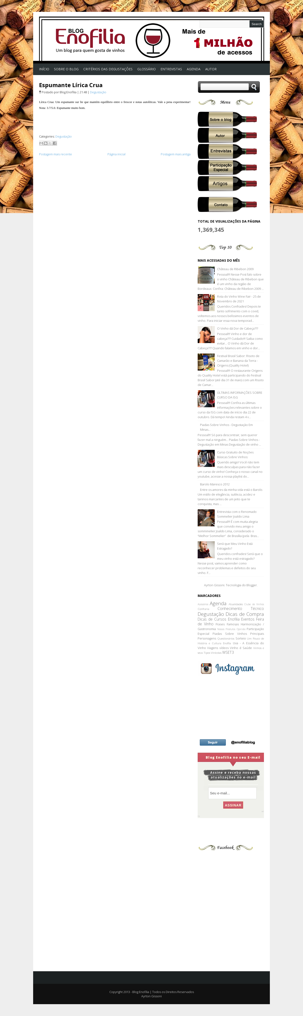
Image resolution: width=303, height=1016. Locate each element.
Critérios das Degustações (108, 69)
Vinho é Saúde (241, 648)
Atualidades (236, 604)
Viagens (212, 648)
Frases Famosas (227, 624)
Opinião (241, 629)
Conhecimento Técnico (241, 608)
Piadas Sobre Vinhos (230, 633)
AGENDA (194, 69)
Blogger (251, 585)
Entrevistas (171, 69)
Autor (211, 69)
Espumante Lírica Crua (70, 85)
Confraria (203, 609)
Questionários (225, 638)
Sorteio (241, 638)
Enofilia (234, 619)
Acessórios (203, 604)
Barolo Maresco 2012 (215, 484)
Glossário (146, 69)
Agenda (218, 603)
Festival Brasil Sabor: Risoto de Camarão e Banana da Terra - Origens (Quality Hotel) (238, 360)
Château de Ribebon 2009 (235, 269)
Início (44, 69)
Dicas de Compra (245, 614)
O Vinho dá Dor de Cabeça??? (237, 328)
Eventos (247, 619)
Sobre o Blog (66, 69)
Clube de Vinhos (254, 604)
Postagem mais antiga (176, 154)
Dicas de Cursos (212, 619)
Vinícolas (216, 652)
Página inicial (116, 154)
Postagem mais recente (55, 154)
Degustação (98, 92)
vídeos (224, 648)
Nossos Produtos (226, 629)
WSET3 (228, 652)
